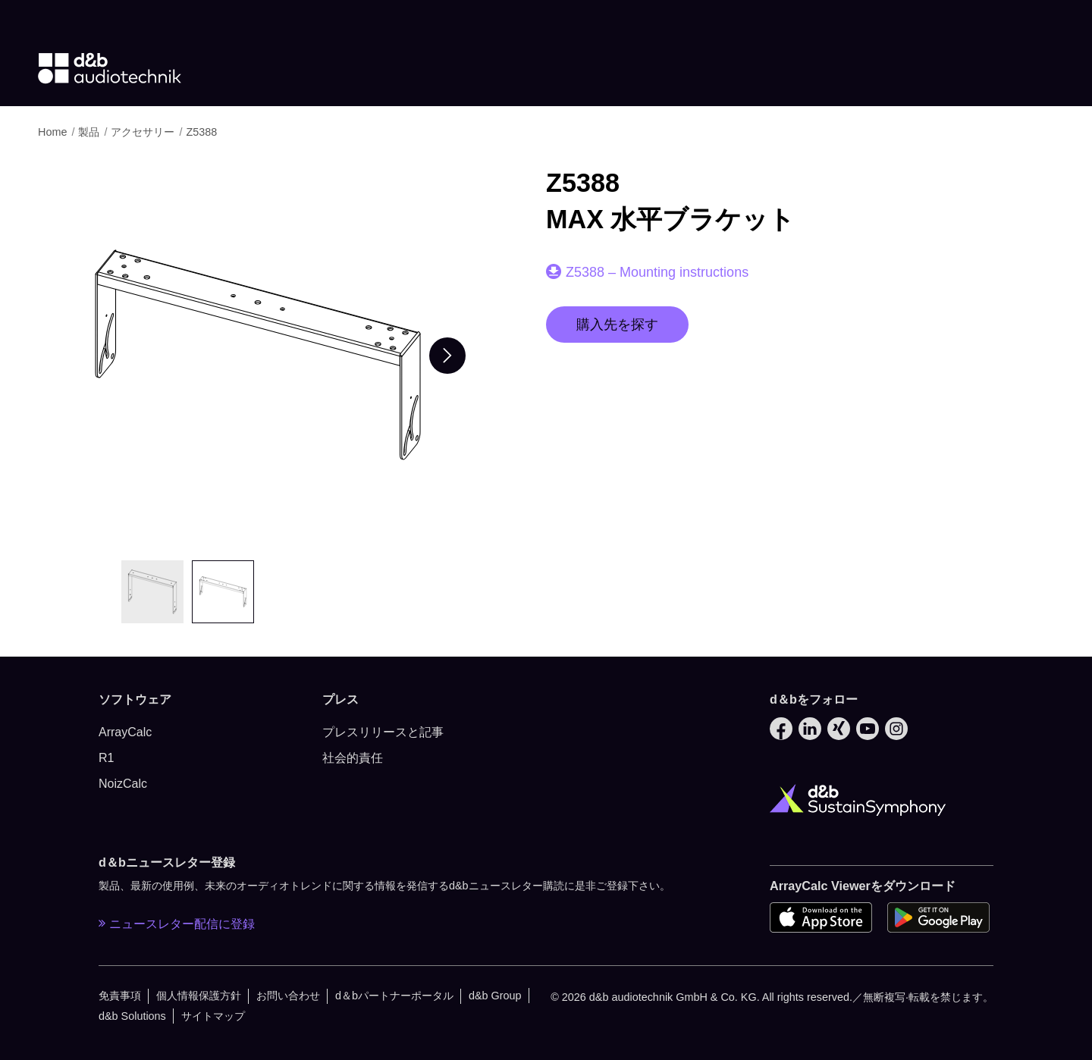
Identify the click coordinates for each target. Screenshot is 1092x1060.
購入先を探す (617, 324)
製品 (90, 132)
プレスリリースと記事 (383, 732)
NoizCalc (123, 783)
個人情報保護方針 (198, 995)
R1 (106, 757)
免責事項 (120, 995)
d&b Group (495, 995)
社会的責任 (352, 757)
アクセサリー (144, 132)
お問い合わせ (288, 995)
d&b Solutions (132, 1016)
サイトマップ (213, 1016)
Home (54, 132)
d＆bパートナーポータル (394, 995)
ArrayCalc (125, 732)
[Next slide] (447, 355)
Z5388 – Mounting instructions (657, 272)
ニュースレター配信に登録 (177, 923)
